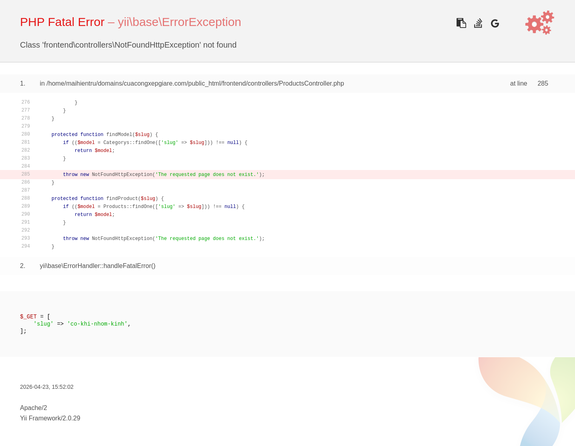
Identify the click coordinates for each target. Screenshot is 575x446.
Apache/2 (33, 407)
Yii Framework (40, 418)
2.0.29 (71, 418)
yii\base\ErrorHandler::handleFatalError (95, 265)
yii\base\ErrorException (179, 21)
